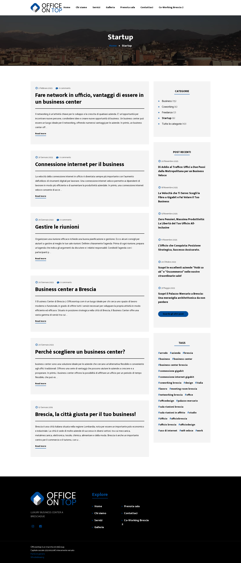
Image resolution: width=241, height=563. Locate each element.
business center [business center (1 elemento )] (183, 359)
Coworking (168, 107)
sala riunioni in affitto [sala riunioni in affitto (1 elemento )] (172, 413)
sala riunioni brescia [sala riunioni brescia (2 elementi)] (171, 407)
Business (167, 101)
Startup (166, 118)
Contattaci (130, 513)
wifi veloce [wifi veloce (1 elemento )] (187, 431)
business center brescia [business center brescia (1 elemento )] (174, 365)
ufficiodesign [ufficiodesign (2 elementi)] (187, 425)
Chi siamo (100, 513)
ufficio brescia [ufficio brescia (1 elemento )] (168, 425)
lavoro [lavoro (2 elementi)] (163, 389)
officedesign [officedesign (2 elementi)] (167, 401)
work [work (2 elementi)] (200, 431)
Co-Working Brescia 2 (135, 523)
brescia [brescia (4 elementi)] (188, 353)
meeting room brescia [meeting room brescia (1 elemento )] (184, 389)
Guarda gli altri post (173, 314)
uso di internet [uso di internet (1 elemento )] (168, 431)
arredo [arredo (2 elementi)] (164, 353)
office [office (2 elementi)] (189, 395)
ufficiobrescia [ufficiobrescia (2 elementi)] (179, 419)
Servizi (98, 521)
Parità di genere (38, 554)
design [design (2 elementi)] (189, 383)
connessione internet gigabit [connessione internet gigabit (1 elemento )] (177, 377)
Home (98, 507)
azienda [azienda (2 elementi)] (176, 353)
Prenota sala (132, 507)
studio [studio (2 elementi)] (193, 413)
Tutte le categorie (172, 124)
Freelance (167, 112)
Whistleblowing (37, 557)
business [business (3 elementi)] (165, 359)
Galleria (99, 527)
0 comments (64, 88)
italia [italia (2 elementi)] (200, 383)
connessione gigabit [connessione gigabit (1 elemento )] (172, 371)
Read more (40, 133)
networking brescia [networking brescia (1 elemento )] (171, 395)
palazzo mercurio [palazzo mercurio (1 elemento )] (188, 401)
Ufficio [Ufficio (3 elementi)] (163, 419)
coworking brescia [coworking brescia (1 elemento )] (170, 383)
